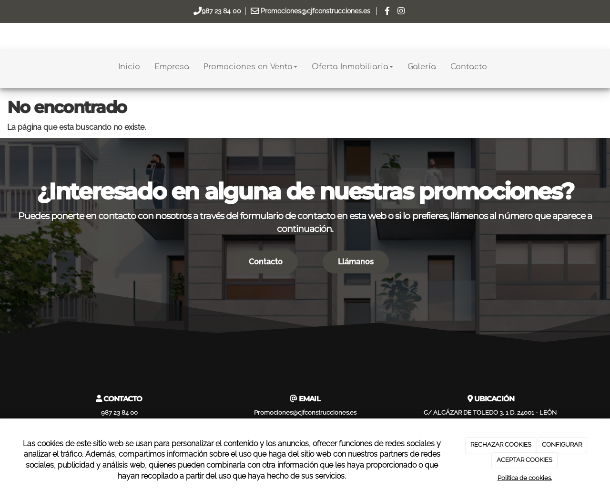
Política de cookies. (525, 477)
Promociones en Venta (250, 67)
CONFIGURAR (562, 444)
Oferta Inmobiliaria (352, 67)
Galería (421, 67)
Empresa (171, 67)
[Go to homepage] (5, 67)
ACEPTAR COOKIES (524, 459)
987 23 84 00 (221, 11)
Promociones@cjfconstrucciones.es (315, 11)
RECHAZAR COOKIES (500, 444)
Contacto (468, 67)
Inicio (129, 67)
